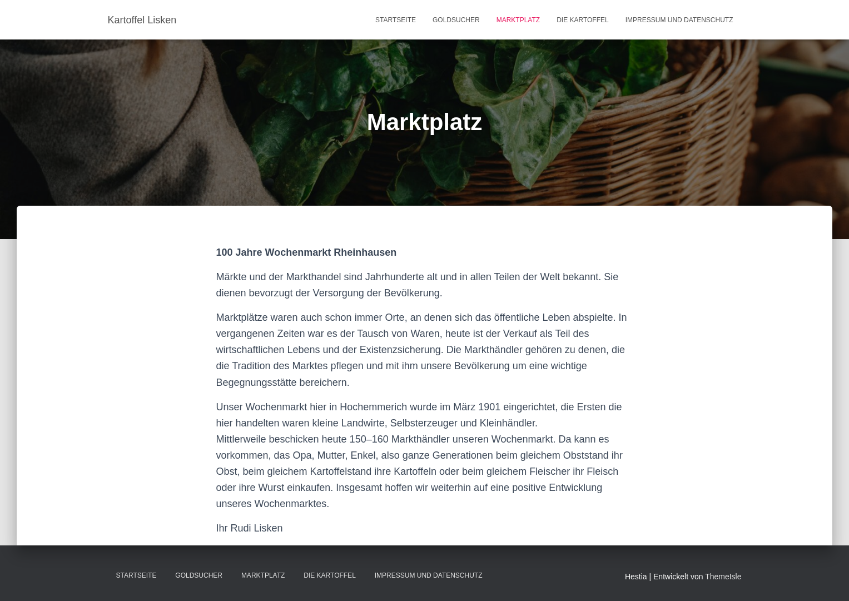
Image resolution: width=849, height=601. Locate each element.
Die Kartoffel (583, 20)
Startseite (395, 20)
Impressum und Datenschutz (679, 20)
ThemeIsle (723, 576)
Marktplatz (518, 20)
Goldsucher (456, 20)
